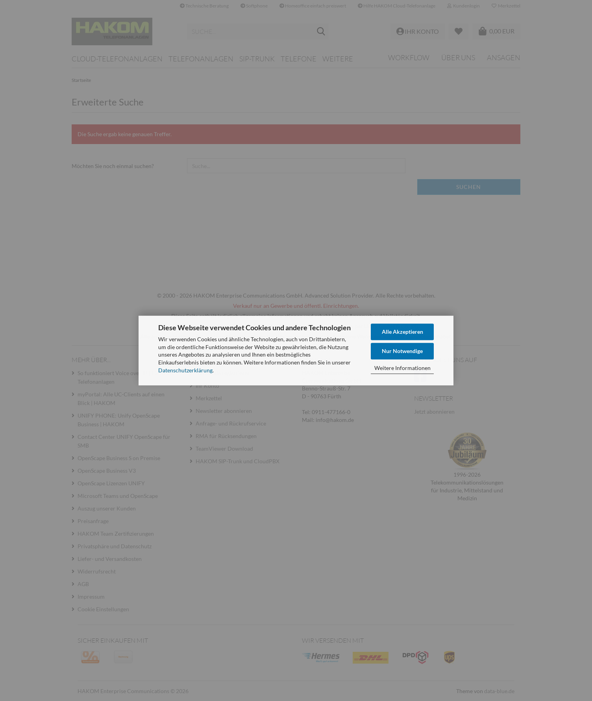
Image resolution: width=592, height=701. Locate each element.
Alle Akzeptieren (402, 331)
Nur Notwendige (402, 351)
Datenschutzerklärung (185, 370)
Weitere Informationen (402, 367)
